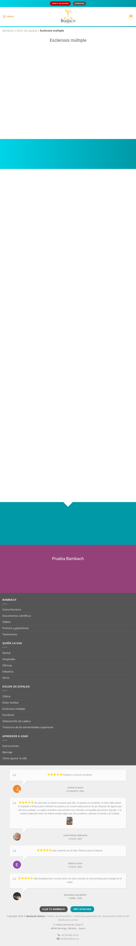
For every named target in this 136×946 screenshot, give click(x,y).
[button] (8, 16)
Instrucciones (10, 746)
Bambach (8, 30)
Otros (5, 678)
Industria (7, 671)
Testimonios (9, 634)
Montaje (7, 752)
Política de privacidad (58, 916)
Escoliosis (8, 715)
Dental (6, 653)
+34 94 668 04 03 (70, 935)
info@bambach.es (69, 938)
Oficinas (7, 665)
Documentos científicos (16, 616)
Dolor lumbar (10, 702)
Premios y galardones (15, 628)
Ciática (6, 696)
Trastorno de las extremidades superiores (27, 727)
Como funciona (11, 609)
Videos (6, 622)
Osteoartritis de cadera (16, 721)
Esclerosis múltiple (13, 709)
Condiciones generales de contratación (94, 916)
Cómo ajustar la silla (14, 758)
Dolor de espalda (27, 30)
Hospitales (8, 659)
